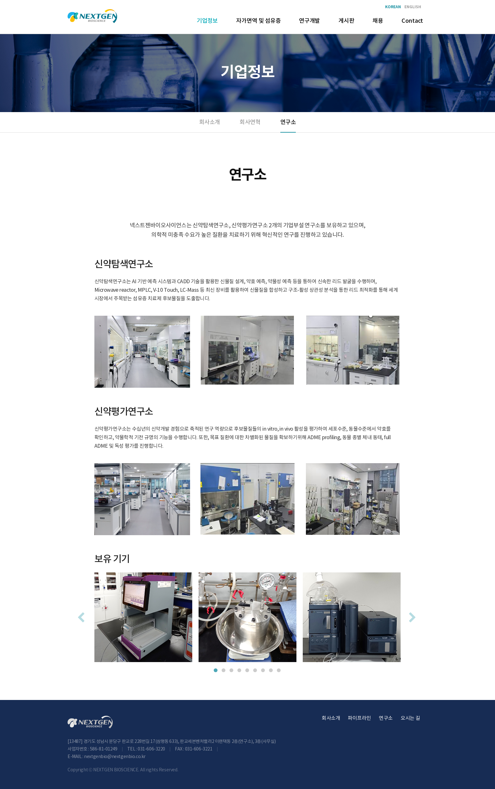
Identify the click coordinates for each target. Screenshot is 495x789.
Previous (80, 615)
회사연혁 (250, 122)
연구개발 (309, 21)
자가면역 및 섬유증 (258, 21)
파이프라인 (359, 718)
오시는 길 (410, 718)
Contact (412, 21)
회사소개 (209, 122)
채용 (378, 21)
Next (412, 615)
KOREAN (393, 7)
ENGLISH (412, 7)
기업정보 (207, 21)
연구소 (288, 122)
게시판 (346, 21)
